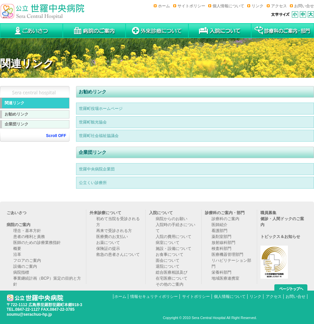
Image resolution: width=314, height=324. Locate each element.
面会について (167, 260)
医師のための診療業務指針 (37, 242)
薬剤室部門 (221, 236)
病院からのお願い (171, 218)
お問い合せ (304, 6)
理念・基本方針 (27, 230)
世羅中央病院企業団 (97, 169)
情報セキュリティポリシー (154, 296)
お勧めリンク (16, 114)
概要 (17, 248)
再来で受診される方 (114, 230)
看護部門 (219, 230)
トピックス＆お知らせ (280, 236)
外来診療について (105, 212)
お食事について (169, 254)
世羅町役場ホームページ (101, 108)
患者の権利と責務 (29, 236)
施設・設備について (173, 248)
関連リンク (14, 103)
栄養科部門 (221, 272)
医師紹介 (219, 224)
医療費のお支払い (112, 236)
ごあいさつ (16, 212)
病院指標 (21, 272)
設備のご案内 (25, 266)
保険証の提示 (108, 248)
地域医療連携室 (225, 278)
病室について (167, 242)
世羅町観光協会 (93, 122)
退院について (167, 266)
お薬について (108, 242)
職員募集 (268, 212)
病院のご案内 (18, 224)
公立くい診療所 (93, 182)
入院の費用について (173, 236)
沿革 (17, 254)
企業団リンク (16, 124)
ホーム (164, 6)
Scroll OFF (56, 135)
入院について (161, 212)
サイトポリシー (191, 6)
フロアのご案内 (27, 260)
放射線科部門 (223, 242)
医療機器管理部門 (227, 254)
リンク (257, 6)
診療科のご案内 (225, 218)
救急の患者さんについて (118, 254)
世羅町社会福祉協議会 (99, 135)
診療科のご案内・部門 (225, 212)
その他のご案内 (169, 284)
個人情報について (228, 6)
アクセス (279, 6)
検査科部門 (221, 248)
